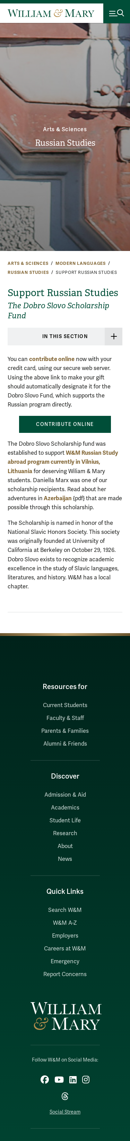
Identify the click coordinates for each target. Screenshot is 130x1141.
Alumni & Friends (65, 743)
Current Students (65, 705)
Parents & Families (65, 731)
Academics (65, 807)
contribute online (52, 359)
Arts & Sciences (65, 129)
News (65, 859)
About (65, 846)
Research (65, 833)
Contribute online (65, 424)
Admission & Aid (65, 794)
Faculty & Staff (65, 718)
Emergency (65, 961)
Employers (65, 935)
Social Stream (65, 1112)
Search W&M (65, 910)
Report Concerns (65, 974)
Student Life (65, 820)
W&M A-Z (65, 923)
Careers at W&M (65, 948)
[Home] (51, 13)
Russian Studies (65, 143)
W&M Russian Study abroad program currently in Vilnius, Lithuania (63, 462)
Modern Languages (80, 263)
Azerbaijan (57, 498)
